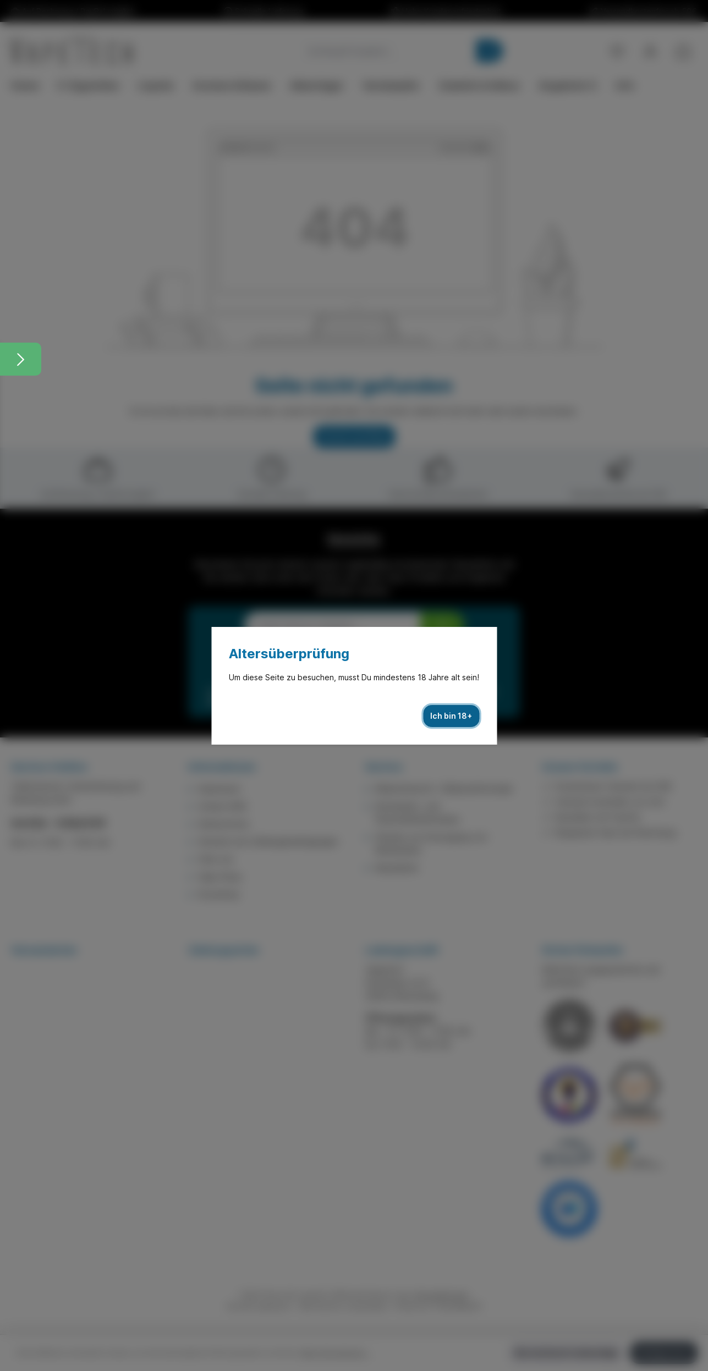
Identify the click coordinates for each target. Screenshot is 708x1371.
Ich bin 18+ (451, 715)
